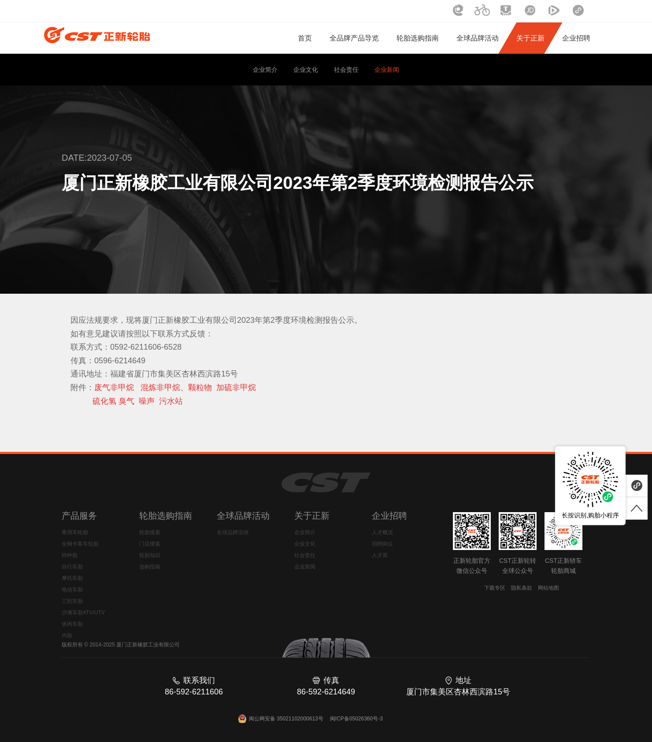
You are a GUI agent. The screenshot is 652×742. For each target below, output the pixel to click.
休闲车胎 (72, 624)
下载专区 (494, 588)
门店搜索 (149, 544)
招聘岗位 (382, 544)
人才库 (380, 555)
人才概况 (382, 532)
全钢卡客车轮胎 (80, 544)
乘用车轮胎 (75, 532)
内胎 (67, 635)
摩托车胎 (72, 578)
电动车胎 (72, 590)
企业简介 (265, 69)
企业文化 (305, 69)
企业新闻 (386, 69)
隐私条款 (521, 588)
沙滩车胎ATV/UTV (83, 612)
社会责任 (346, 69)
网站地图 (548, 588)
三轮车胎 (72, 601)
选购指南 (149, 567)
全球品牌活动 (232, 532)
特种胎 (70, 555)
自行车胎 (72, 567)
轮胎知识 (149, 555)
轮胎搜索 (149, 532)
